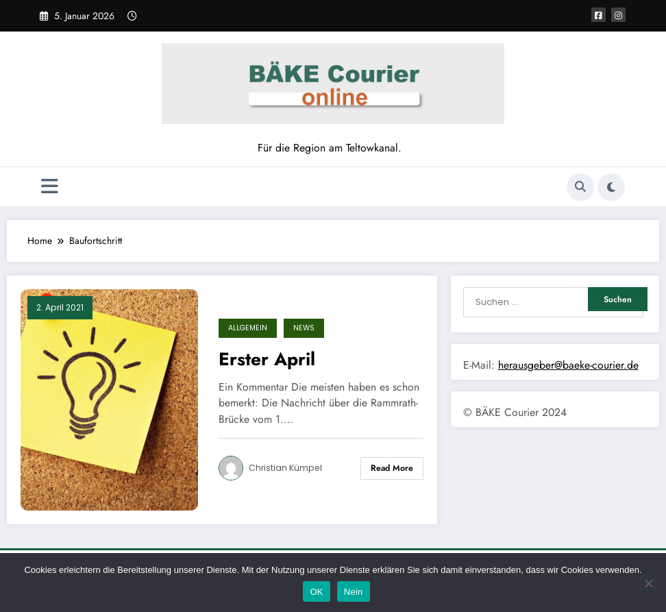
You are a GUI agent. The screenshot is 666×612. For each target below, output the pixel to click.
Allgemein (247, 328)
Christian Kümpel (285, 468)
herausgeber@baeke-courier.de (568, 365)
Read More (392, 468)
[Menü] (49, 187)
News (303, 328)
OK (316, 592)
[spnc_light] (611, 187)
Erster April (267, 359)
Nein (353, 592)
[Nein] (648, 583)
